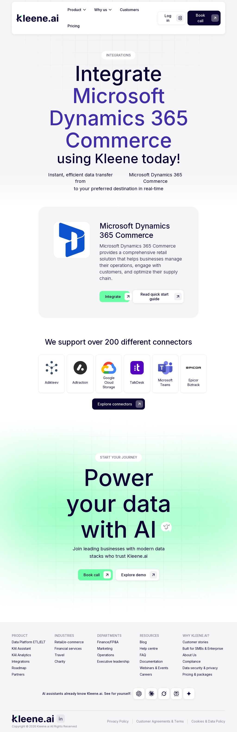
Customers (129, 9)
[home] (37, 18)
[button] (77, 10)
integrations (118, 55)
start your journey (118, 457)
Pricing (74, 26)
